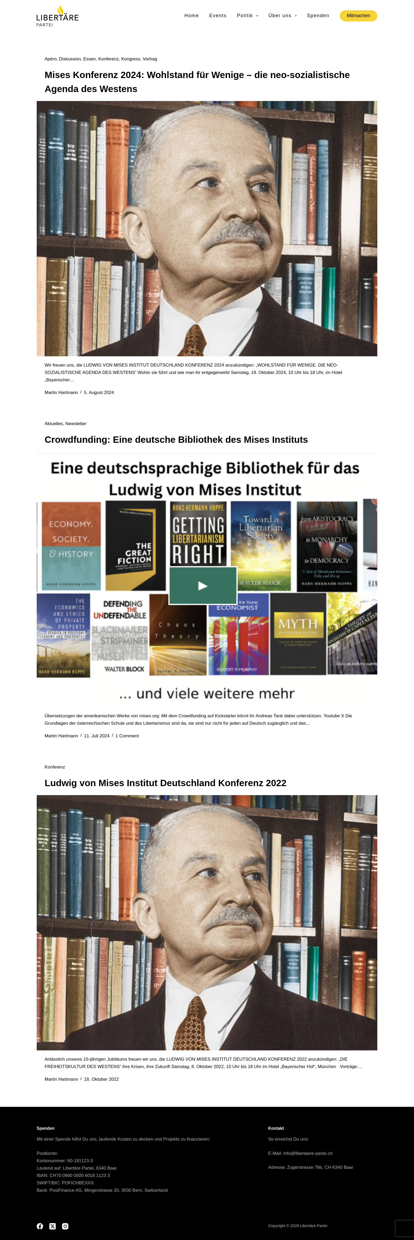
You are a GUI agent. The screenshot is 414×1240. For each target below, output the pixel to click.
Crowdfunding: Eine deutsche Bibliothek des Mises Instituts (176, 439)
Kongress (130, 58)
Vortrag (150, 58)
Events (218, 15)
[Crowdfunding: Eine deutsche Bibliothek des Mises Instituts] (207, 579)
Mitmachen (358, 15)
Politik (248, 16)
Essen (89, 58)
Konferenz (108, 58)
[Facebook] (40, 1226)
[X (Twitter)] (52, 1226)
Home (191, 15)
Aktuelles (54, 423)
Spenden (318, 15)
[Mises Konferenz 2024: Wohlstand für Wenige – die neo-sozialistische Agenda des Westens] (207, 228)
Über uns (283, 16)
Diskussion (70, 58)
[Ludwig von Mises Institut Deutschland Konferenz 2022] (207, 922)
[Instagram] (65, 1226)
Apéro (51, 58)
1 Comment (127, 735)
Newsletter (75, 423)
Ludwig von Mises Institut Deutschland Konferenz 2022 (165, 783)
